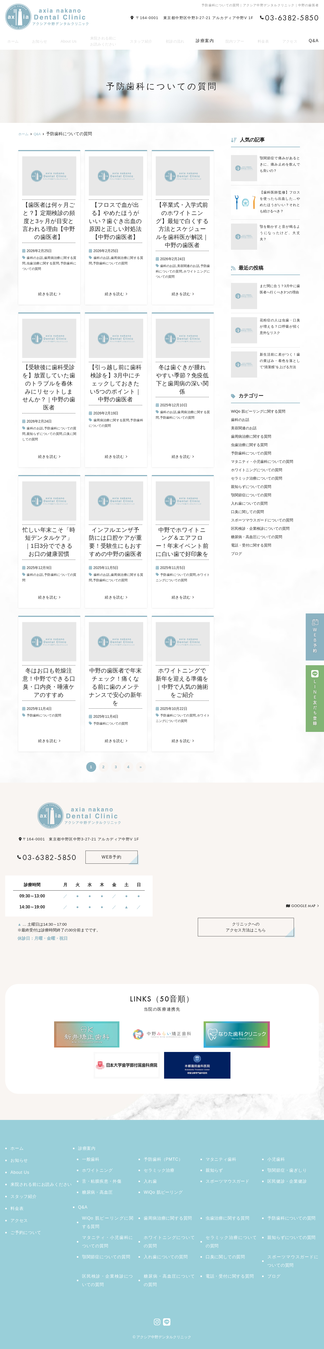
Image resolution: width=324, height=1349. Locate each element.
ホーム (12, 39)
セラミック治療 (159, 1170)
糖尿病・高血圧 (97, 1192)
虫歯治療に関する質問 (53, 263)
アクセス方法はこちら (246, 927)
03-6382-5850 (46, 857)
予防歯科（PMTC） (163, 1159)
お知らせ (37, 39)
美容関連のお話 (192, 266)
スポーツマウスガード (228, 1181)
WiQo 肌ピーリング (163, 1192)
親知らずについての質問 (55, 433)
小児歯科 (276, 1159)
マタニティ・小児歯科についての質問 (108, 1241)
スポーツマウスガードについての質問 (293, 1261)
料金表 (264, 39)
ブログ (237, 581)
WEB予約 (112, 857)
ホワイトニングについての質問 (260, 489)
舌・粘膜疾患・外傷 (102, 1181)
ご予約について (25, 1232)
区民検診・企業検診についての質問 (264, 556)
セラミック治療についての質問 (260, 497)
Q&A (83, 1207)
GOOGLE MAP (303, 905)
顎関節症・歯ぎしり (287, 1170)
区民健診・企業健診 (287, 1181)
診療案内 (87, 1148)
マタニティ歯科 (221, 1159)
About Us (66, 39)
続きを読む (47, 294)
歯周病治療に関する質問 (114, 420)
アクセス (290, 39)
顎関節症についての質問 (254, 514)
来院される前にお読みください (102, 39)
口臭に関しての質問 (38, 439)
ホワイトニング (97, 1170)
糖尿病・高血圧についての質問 (260, 564)
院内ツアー (236, 39)
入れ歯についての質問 (252, 522)
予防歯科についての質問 (121, 263)
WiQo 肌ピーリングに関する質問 (262, 422)
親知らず (214, 1170)
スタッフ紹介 (141, 39)
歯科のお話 (36, 257)
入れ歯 (150, 1181)
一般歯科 (91, 1159)
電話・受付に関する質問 (254, 572)
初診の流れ (176, 39)
